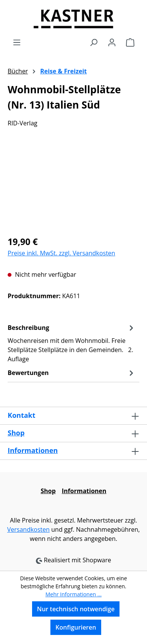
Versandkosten (28, 529)
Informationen (33, 450)
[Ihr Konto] (112, 42)
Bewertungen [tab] (72, 372)
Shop (16, 432)
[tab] (72, 342)
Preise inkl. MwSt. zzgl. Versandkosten (61, 253)
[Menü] (17, 42)
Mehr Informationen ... (73, 594)
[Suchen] (93, 42)
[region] (73, 186)
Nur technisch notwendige (76, 609)
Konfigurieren (75, 627)
